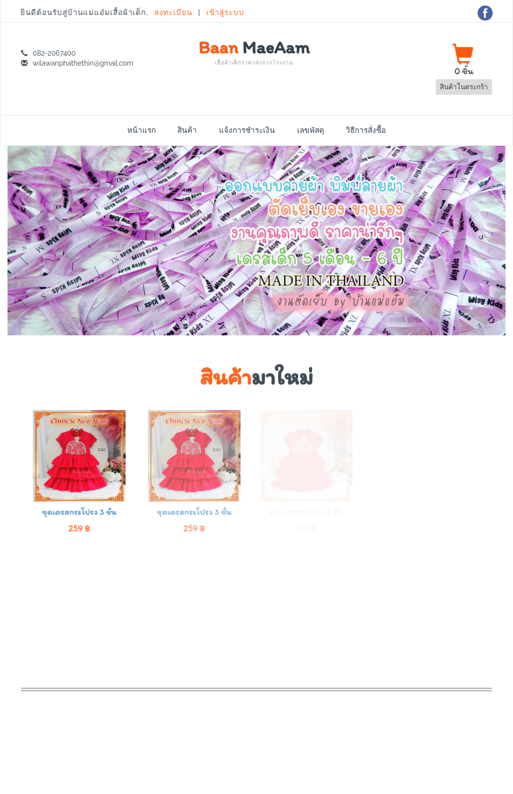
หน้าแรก (141, 130)
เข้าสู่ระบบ (224, 12)
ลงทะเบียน (173, 12)
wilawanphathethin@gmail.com (83, 63)
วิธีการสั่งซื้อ (366, 130)
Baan (254, 52)
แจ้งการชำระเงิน (247, 130)
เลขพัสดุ (310, 130)
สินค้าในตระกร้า (464, 87)
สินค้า (187, 130)
